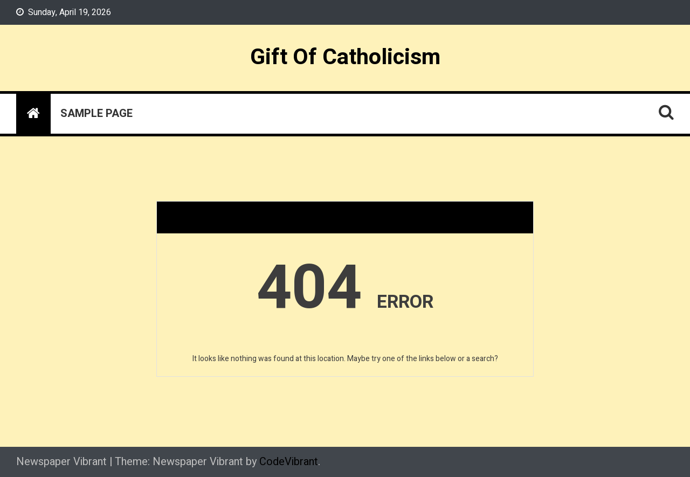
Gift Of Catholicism (345, 57)
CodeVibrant (288, 461)
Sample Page (96, 113)
